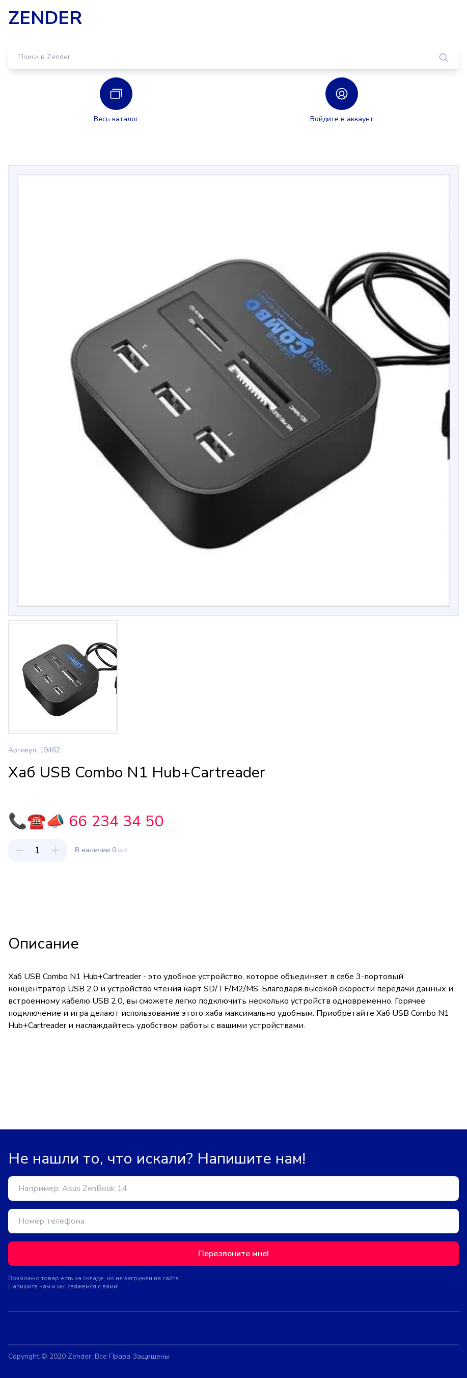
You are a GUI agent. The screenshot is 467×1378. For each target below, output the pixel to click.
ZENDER (45, 18)
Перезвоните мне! (233, 1253)
